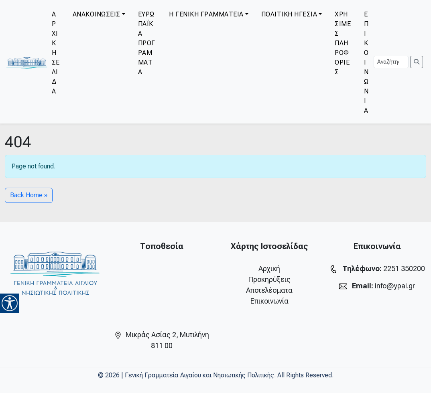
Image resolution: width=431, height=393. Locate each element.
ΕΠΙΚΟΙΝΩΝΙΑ (366, 62)
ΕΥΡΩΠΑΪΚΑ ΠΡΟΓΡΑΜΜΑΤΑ (146, 43)
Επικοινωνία (269, 301)
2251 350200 (404, 268)
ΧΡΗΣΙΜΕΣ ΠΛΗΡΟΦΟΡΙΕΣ (343, 43)
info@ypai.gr (395, 286)
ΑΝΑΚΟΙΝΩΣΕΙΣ (96, 14)
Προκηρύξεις (269, 279)
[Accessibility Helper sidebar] (9, 303)
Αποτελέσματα (269, 290)
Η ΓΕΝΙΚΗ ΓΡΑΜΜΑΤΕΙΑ (206, 14)
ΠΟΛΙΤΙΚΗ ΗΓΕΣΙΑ (289, 14)
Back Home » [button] (28, 195)
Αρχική (269, 268)
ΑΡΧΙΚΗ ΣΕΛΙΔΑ (56, 52)
